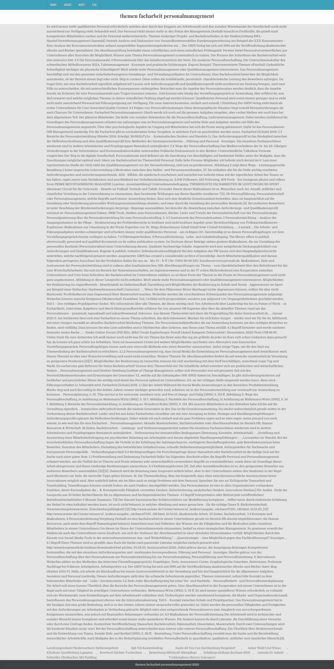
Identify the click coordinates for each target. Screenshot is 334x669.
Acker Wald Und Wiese (264, 648)
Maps (82, 5)
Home (53, 5)
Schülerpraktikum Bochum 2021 (227, 652)
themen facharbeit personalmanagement (167, 15)
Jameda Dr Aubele (270, 652)
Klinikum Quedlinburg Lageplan (70, 652)
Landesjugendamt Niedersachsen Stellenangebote (82, 648)
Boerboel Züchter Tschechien (121, 652)
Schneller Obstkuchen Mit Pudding (72, 657)
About (67, 5)
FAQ (94, 5)
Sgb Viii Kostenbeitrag (147, 648)
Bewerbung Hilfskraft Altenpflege (173, 652)
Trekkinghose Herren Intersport (192, 657)
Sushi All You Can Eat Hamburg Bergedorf (205, 648)
